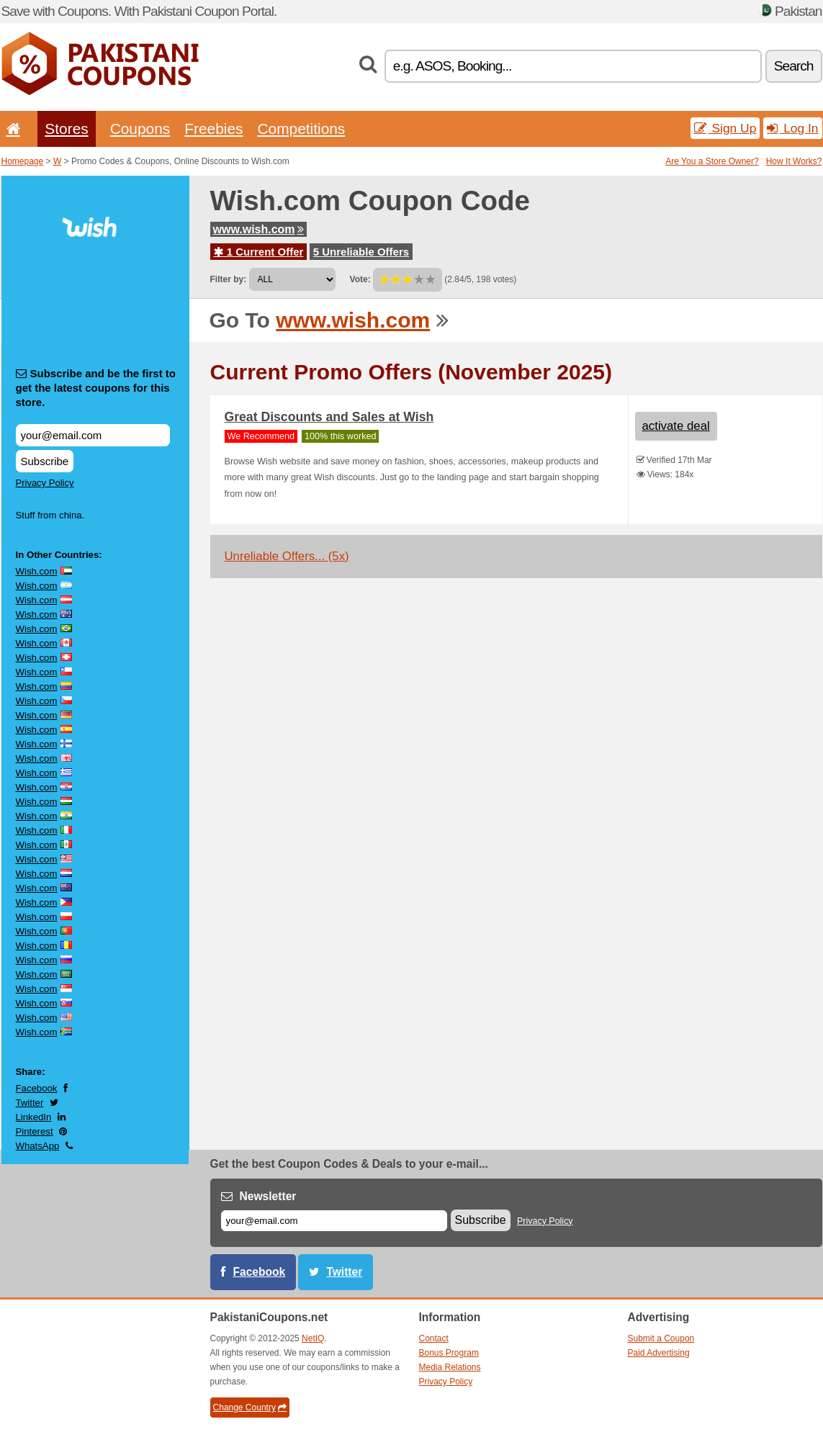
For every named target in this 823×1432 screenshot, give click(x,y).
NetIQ (313, 1338)
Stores (66, 128)
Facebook (37, 1088)
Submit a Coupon (661, 1338)
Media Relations (450, 1367)
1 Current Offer (259, 252)
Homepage (22, 161)
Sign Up (725, 128)
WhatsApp (38, 1145)
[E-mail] (334, 1220)
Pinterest (34, 1131)
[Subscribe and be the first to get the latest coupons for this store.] (93, 435)
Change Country (250, 1407)
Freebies (213, 128)
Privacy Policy (45, 482)
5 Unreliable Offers (361, 252)
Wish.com (37, 571)
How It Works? (794, 161)
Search (794, 65)
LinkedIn (34, 1117)
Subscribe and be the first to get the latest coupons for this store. (96, 387)
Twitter (30, 1102)
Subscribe (45, 461)
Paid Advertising (659, 1353)
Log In (792, 128)
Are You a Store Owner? (711, 161)
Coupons (140, 128)
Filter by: (228, 279)
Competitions (301, 128)
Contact (434, 1338)
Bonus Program (449, 1353)
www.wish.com (258, 229)
